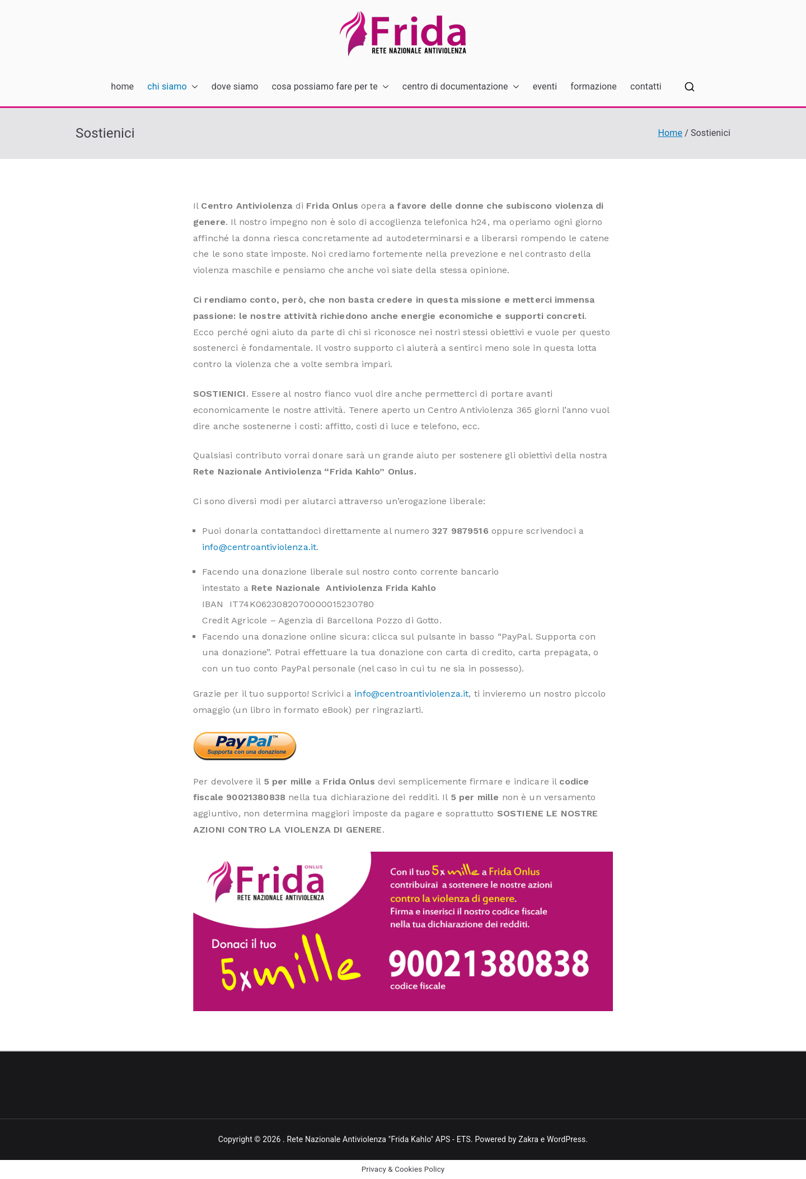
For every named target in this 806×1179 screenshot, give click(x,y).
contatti (646, 86)
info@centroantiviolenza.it (259, 547)
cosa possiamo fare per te (330, 87)
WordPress (566, 1139)
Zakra (528, 1139)
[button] (192, 87)
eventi (545, 86)
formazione (593, 86)
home (122, 86)
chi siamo (172, 87)
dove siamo (235, 86)
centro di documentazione (460, 87)
